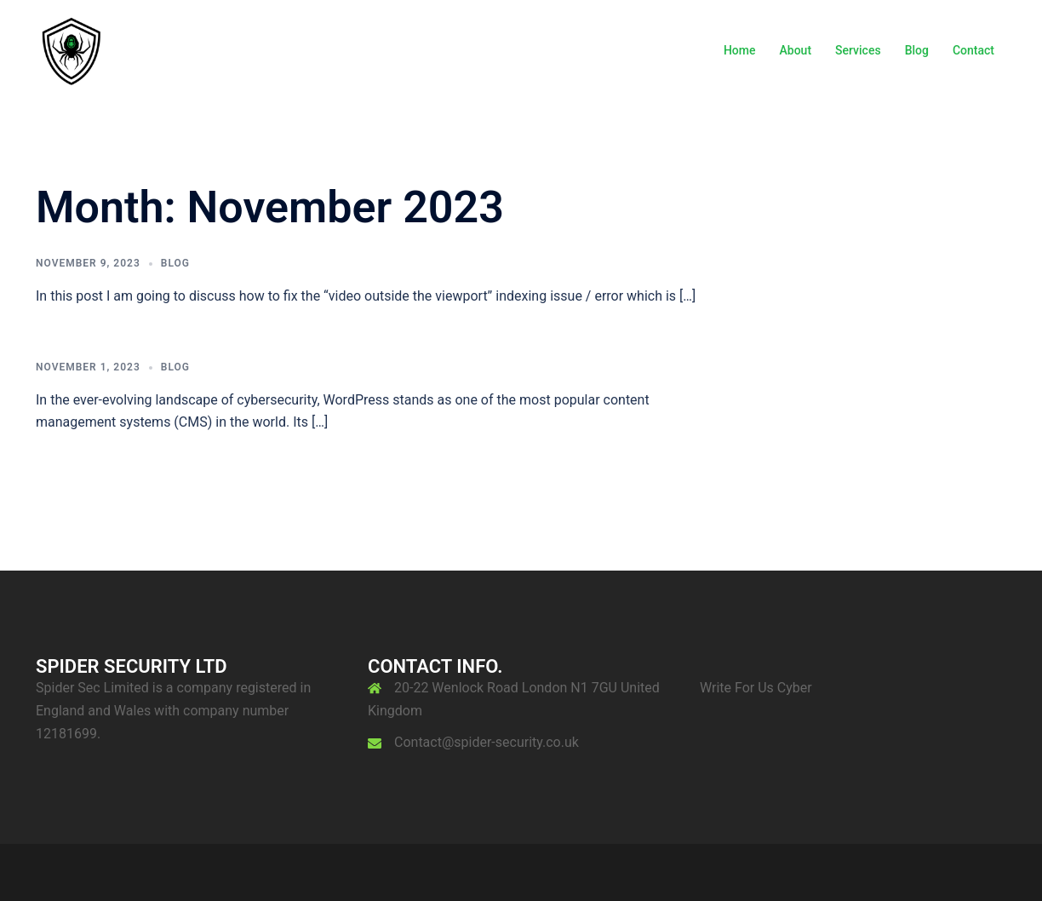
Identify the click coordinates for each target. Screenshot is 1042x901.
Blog (917, 50)
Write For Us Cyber (756, 688)
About (796, 50)
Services (858, 50)
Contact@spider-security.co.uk (486, 742)
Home (740, 50)
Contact (973, 50)
